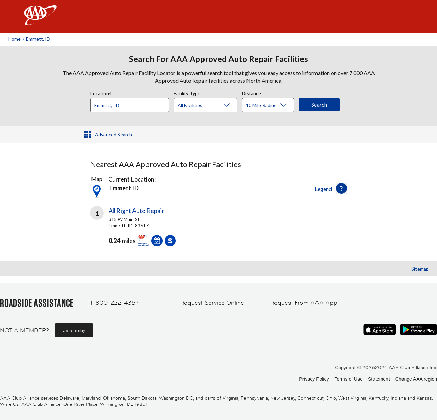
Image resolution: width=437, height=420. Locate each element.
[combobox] (132, 103)
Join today (74, 330)
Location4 (101, 92)
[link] (154, 229)
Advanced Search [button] (113, 134)
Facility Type (187, 92)
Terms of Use (348, 379)
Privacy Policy (314, 379)
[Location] (129, 105)
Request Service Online (212, 302)
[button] (341, 188)
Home (14, 39)
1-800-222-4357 (114, 302)
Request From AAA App (303, 302)
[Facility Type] (211, 105)
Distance (251, 92)
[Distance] (270, 105)
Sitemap (420, 269)
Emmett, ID (38, 39)
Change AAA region (416, 379)
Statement (379, 379)
